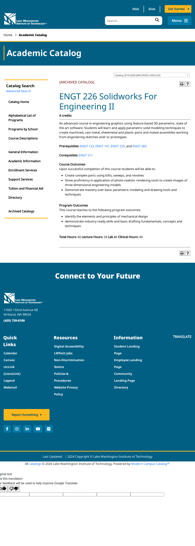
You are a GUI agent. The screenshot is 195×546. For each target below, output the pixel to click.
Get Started (176, 9)
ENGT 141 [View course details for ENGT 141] (102, 146)
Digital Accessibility (69, 346)
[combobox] (151, 75)
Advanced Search (18, 91)
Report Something (25, 415)
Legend (9, 381)
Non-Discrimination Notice (69, 363)
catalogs (35, 464)
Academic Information (24, 161)
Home (8, 35)
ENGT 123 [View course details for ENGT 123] (87, 146)
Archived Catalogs (21, 211)
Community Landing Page (124, 377)
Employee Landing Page (128, 363)
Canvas (9, 360)
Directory (15, 198)
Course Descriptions (23, 138)
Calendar (10, 353)
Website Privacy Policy (66, 390)
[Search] (133, 20)
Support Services (20, 179)
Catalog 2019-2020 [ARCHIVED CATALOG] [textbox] (137, 75)
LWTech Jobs (63, 353)
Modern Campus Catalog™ (150, 464)
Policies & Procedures (62, 377)
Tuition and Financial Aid (25, 189)
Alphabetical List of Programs (22, 118)
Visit (135, 9)
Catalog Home (18, 102)
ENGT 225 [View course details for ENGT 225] (118, 146)
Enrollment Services (22, 170)
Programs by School (23, 129)
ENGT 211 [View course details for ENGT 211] (86, 155)
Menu (179, 20)
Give (152, 9)
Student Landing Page (127, 349)
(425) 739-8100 (14, 321)
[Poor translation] (14, 489)
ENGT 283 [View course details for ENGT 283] (139, 146)
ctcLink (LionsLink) (12, 370)
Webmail (10, 387)
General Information (23, 152)
